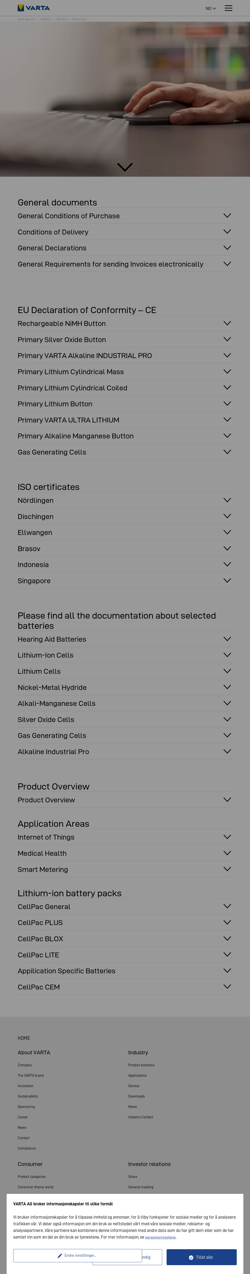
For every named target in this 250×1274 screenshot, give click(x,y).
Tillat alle (204, 1257)
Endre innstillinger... (53, 1257)
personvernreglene (162, 1237)
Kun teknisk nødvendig (130, 1257)
